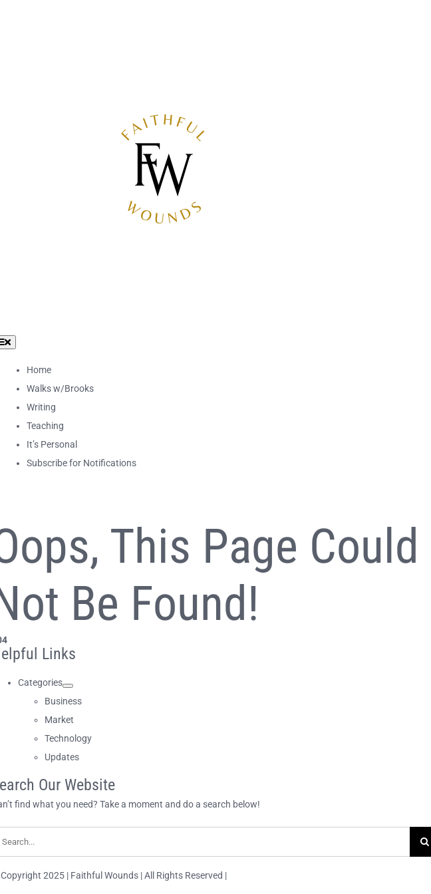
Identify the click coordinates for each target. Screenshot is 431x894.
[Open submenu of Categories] (68, 686)
